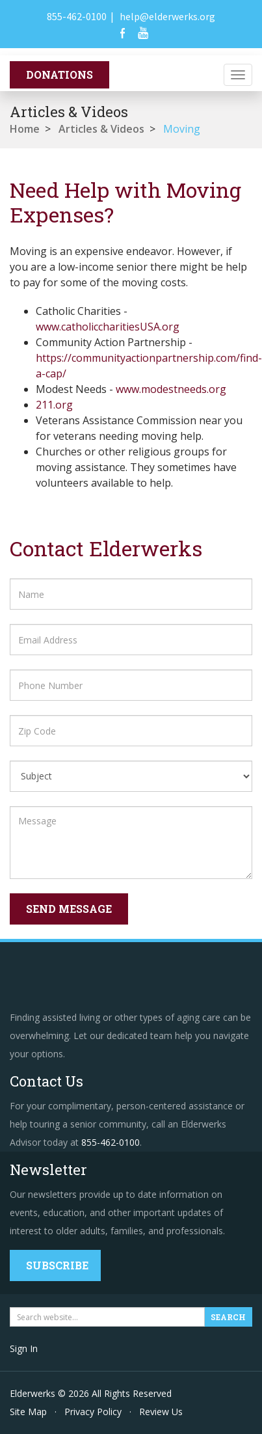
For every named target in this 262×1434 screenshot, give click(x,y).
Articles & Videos (101, 129)
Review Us (161, 1411)
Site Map (28, 1411)
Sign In (24, 1348)
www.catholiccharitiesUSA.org (107, 326)
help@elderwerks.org (167, 16)
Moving (181, 129)
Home (25, 129)
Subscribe (57, 1265)
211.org (54, 405)
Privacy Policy (93, 1411)
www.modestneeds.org (171, 389)
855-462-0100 (77, 16)
